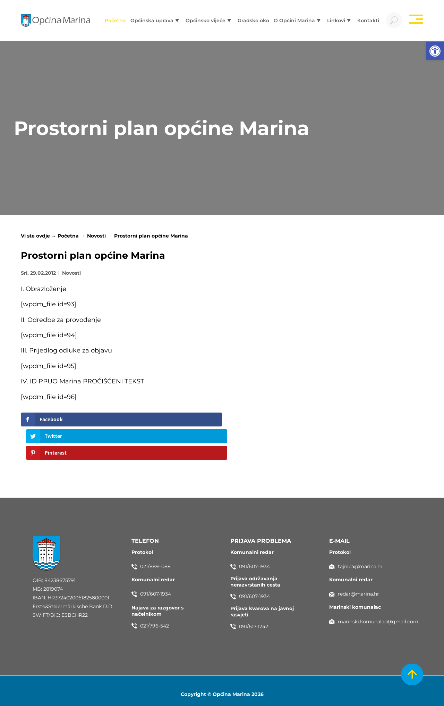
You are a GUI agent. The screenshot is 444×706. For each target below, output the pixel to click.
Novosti (96, 237)
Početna (68, 237)
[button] (435, 51)
